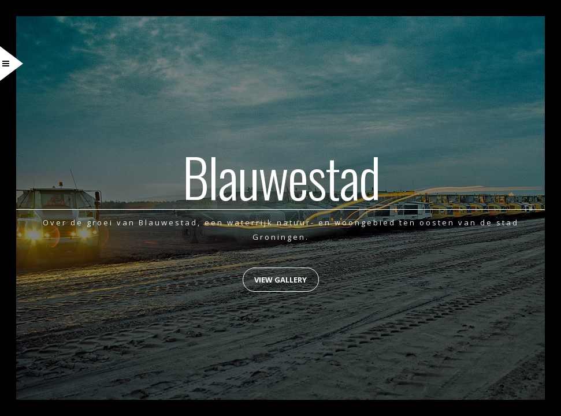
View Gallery (280, 279)
